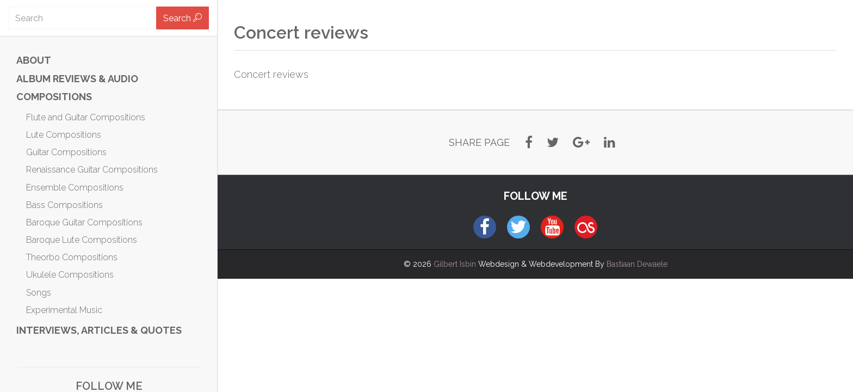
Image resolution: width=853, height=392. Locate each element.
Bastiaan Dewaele (637, 264)
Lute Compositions (63, 135)
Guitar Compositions (66, 152)
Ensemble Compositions (74, 187)
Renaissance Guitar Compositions (92, 169)
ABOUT (33, 60)
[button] (528, 142)
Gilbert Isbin (455, 264)
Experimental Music (64, 310)
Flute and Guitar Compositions (85, 117)
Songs (38, 292)
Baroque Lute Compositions (81, 240)
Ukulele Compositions (70, 275)
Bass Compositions (64, 205)
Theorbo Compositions (72, 257)
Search (182, 18)
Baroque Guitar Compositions (84, 222)
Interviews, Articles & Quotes (99, 330)
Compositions (54, 96)
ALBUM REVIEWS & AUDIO (77, 78)
